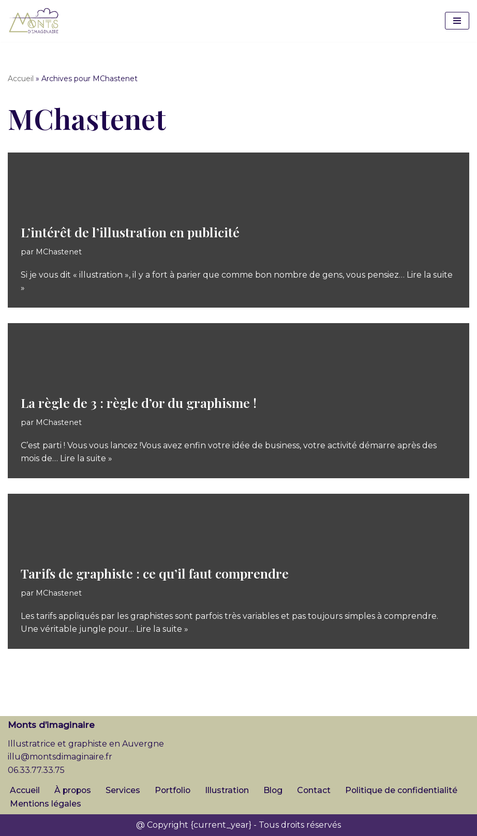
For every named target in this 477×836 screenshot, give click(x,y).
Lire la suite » (86, 458)
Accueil (21, 78)
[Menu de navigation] (457, 20)
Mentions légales (46, 804)
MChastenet (59, 251)
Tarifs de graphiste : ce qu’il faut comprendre (155, 573)
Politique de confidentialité (407, 790)
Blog (277, 790)
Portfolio (175, 790)
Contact (319, 790)
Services (125, 790)
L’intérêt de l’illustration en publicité (130, 231)
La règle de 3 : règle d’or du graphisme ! (139, 402)
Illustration (230, 790)
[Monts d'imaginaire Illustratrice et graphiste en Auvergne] (33, 21)
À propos (73, 790)
